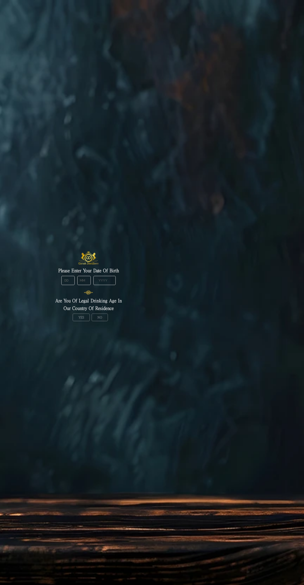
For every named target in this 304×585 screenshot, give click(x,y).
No (99, 317)
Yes (81, 317)
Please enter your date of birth (88, 270)
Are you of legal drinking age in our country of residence (88, 304)
